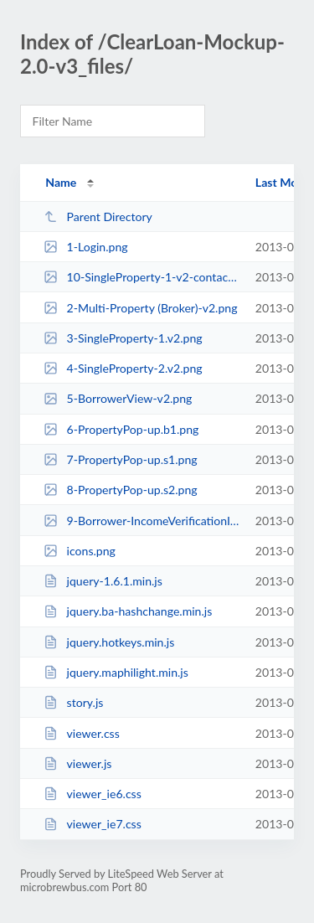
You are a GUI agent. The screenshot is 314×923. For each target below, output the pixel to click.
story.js (73, 702)
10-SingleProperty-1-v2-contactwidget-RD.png (141, 277)
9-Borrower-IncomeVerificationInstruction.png (141, 520)
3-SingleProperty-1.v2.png (123, 338)
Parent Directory (98, 216)
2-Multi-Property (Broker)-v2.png (140, 308)
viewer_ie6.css (93, 793)
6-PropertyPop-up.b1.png (121, 429)
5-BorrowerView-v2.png (118, 398)
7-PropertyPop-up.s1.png (120, 459)
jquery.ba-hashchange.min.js (128, 611)
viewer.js (77, 763)
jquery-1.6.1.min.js (103, 581)
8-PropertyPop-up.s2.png (120, 489)
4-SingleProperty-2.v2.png (123, 368)
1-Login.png (85, 247)
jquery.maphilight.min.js (116, 672)
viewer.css (82, 733)
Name (60, 182)
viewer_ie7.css (93, 824)
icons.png (80, 551)
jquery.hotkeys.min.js (109, 642)
